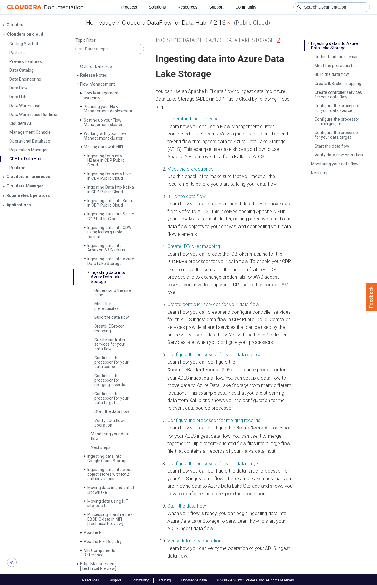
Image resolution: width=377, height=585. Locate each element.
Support (216, 7)
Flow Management (97, 84)
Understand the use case (112, 292)
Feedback (371, 297)
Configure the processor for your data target (111, 398)
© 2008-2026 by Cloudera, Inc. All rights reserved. (256, 578)
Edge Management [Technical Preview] (98, 566)
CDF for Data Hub (96, 66)
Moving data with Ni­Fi (103, 147)
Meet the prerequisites (106, 306)
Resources (187, 7)
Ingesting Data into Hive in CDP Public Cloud (109, 176)
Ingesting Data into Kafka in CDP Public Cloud (110, 189)
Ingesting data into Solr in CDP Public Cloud (110, 216)
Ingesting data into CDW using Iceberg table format (109, 232)
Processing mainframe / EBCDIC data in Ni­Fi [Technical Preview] (110, 519)
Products (129, 7)
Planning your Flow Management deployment (108, 108)
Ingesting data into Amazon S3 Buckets (106, 247)
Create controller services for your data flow (110, 344)
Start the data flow (111, 411)
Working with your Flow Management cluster (105, 135)
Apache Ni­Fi (95, 532)
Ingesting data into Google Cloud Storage (107, 458)
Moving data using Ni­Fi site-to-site (108, 503)
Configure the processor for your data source (111, 362)
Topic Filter (85, 40)
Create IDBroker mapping (109, 328)
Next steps (101, 447)
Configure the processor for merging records (109, 380)
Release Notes (93, 75)
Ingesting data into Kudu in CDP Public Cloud (109, 202)
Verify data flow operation (109, 422)
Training (164, 578)
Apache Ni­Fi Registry (103, 541)
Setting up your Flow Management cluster (103, 122)
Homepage (100, 22)
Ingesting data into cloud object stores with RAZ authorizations (110, 474)
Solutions (157, 7)
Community (246, 7)
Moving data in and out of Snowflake (110, 489)
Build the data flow (111, 317)
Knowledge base (194, 578)
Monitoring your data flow (110, 436)
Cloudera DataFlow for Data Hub (164, 22)
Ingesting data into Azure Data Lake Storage (110, 261)
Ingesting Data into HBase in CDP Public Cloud (105, 160)
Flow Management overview (101, 95)
